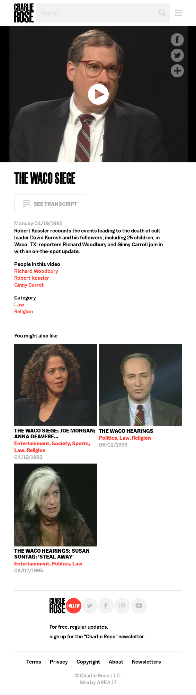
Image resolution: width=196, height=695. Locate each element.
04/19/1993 (55, 444)
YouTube (138, 605)
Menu (176, 12)
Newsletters (146, 661)
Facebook (177, 39)
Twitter (177, 55)
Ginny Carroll (29, 285)
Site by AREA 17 (98, 682)
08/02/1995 (126, 438)
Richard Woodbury (36, 271)
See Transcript (55, 204)
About (116, 661)
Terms (33, 661)
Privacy (59, 661)
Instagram (122, 605)
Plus (177, 70)
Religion (23, 311)
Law (19, 304)
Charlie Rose (24, 13)
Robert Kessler (31, 278)
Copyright (88, 661)
